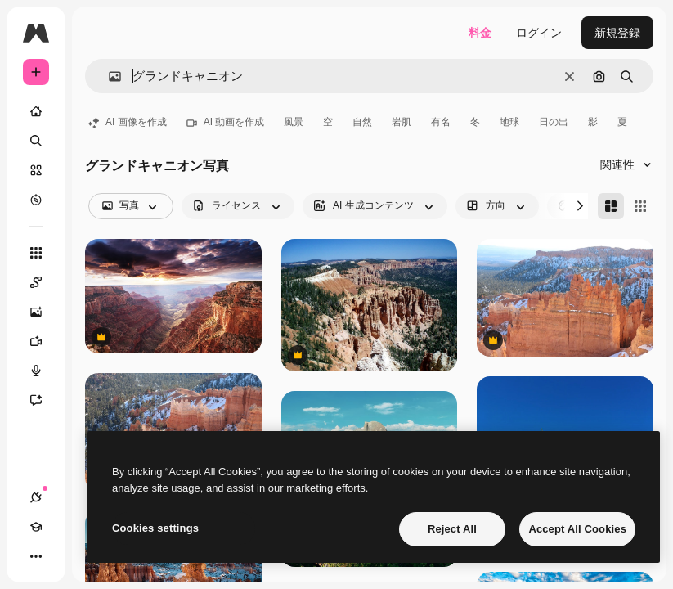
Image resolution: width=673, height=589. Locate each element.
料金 (480, 32)
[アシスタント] (44, 400)
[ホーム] (36, 111)
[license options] (238, 206)
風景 (293, 122)
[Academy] (36, 527)
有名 (441, 122)
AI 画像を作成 (127, 122)
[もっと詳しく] (36, 200)
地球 (509, 122)
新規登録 (617, 32)
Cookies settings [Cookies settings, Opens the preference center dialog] (155, 528)
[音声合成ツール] (44, 370)
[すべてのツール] (36, 253)
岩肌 (401, 122)
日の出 (553, 122)
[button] (108, 76)
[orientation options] (497, 206)
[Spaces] (44, 282)
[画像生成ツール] (44, 312)
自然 (362, 122)
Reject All (452, 529)
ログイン (539, 32)
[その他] (36, 556)
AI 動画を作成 (225, 122)
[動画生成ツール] (44, 341)
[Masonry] (611, 206)
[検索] (36, 141)
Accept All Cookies (577, 529)
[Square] (640, 206)
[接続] (36, 497)
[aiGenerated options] (375, 206)
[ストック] (36, 170)
